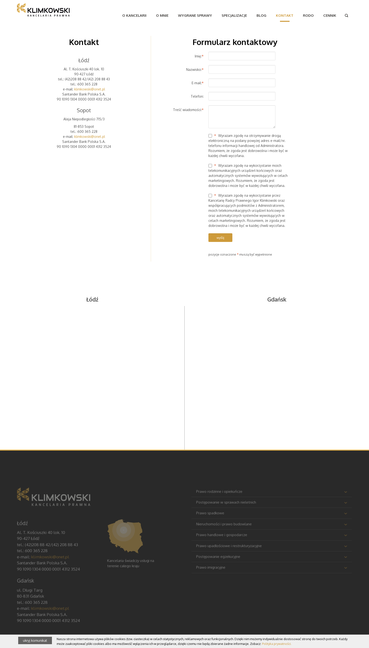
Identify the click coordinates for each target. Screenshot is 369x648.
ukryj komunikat (35, 640)
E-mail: (198, 83)
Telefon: (197, 96)
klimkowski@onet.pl (89, 89)
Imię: (199, 56)
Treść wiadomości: (188, 110)
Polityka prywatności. (276, 644)
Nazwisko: (195, 69)
